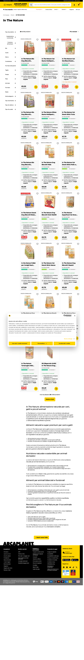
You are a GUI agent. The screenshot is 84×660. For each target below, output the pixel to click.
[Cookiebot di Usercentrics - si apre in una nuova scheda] (64, 316)
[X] (76, 567)
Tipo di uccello (10, 109)
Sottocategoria (10, 96)
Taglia (10, 70)
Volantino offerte (37, 559)
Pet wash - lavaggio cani (24, 556)
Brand (12, 15)
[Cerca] (31, 5)
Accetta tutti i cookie (64, 343)
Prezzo (10, 74)
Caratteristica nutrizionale (11, 37)
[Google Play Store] (66, 560)
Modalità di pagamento (23, 563)
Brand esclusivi (7, 564)
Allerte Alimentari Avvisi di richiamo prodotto (52, 570)
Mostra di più (50, 399)
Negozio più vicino (7, 0)
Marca (10, 57)
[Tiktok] (73, 567)
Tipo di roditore (10, 105)
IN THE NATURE (20, 15)
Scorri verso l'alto (41, 537)
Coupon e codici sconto (38, 551)
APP (19, 551)
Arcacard (35, 557)
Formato (10, 87)
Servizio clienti (68, 553)
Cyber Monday (36, 569)
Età (10, 48)
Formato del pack (10, 65)
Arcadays (35, 565)
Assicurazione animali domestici (23, 558)
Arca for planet (7, 556)
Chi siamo (6, 551)
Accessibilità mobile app (53, 556)
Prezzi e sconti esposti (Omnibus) (38, 554)
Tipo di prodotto (10, 32)
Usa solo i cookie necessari (19, 343)
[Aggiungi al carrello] (36, 87)
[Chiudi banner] (74, 315)
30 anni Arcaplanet (37, 563)
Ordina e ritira (21, 553)
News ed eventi (7, 559)
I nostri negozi (7, 562)
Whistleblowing (51, 564)
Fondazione (6, 557)
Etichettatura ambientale (50, 567)
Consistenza (10, 61)
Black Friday (36, 567)
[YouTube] (70, 567)
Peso (10, 79)
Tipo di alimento (10, 100)
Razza (10, 92)
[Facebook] (64, 567)
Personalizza (42, 343)
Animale (10, 83)
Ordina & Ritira (48, 9)
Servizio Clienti (15, 0)
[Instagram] (67, 567)
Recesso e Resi (7, 570)
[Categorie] (7, 4)
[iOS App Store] (74, 560)
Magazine (71, 9)
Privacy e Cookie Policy (52, 557)
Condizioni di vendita (52, 559)
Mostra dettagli (68, 338)
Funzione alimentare (11, 43)
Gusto (10, 52)
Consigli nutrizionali (22, 561)
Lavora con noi (7, 553)
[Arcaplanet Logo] (20, 4)
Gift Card (78, 9)
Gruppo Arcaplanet (51, 551)
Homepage (6, 15)
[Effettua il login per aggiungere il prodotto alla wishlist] (37, 40)
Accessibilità (50, 553)
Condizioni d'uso (51, 562)
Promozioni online (37, 561)
